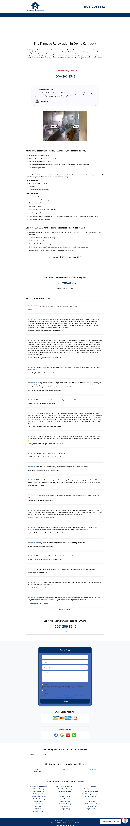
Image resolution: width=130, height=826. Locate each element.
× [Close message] (119, 820)
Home (40, 15)
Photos (78, 15)
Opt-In (45, 672)
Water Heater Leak (91, 786)
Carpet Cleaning (91, 791)
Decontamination (65, 776)
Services (49, 15)
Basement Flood (91, 781)
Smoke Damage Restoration (65, 768)
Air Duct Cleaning (38, 793)
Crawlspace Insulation (91, 771)
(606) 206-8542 (94, 6)
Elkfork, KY (38, 751)
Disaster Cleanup (38, 771)
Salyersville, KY (38, 753)
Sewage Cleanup (65, 791)
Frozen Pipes (39, 786)
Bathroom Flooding (65, 786)
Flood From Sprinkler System (91, 776)
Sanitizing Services (39, 776)
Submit (65, 683)
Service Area (59, 15)
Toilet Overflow (65, 783)
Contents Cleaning (91, 778)
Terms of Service (77, 822)
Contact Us (87, 15)
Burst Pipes (91, 783)
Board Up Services (65, 773)
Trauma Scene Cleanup (39, 778)
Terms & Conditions (69, 679)
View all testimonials (65, 591)
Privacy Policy (60, 679)
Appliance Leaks (39, 783)
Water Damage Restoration (38, 768)
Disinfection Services (91, 773)
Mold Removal (91, 788)
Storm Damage (91, 768)
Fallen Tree (38, 791)
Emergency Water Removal (64, 781)
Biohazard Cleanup (65, 778)
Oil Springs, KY (91, 751)
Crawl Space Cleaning (65, 771)
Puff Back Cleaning (39, 781)
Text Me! (46, 666)
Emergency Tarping (39, 773)
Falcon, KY (65, 751)
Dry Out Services (39, 788)
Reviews (69, 15)
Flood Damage (65, 788)
